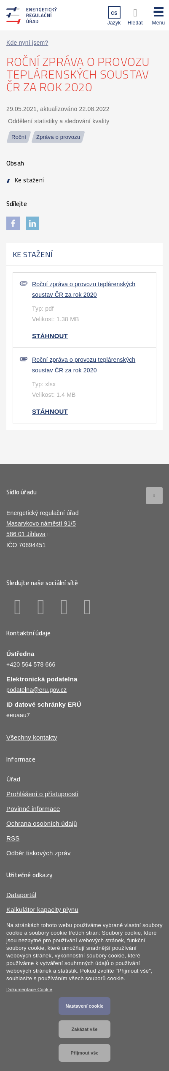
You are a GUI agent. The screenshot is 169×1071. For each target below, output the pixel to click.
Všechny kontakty (31, 737)
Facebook (18, 607)
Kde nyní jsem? (27, 42)
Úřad (13, 779)
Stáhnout (50, 335)
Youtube (87, 607)
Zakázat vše (85, 1029)
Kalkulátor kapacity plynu (42, 909)
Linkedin (41, 607)
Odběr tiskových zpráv (38, 853)
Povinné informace (33, 808)
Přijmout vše (84, 1052)
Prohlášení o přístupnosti (42, 793)
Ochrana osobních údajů (41, 823)
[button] (158, 14)
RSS (12, 838)
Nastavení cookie (85, 1006)
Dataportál (21, 894)
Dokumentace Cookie (29, 989)
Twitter (64, 607)
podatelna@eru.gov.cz (36, 689)
